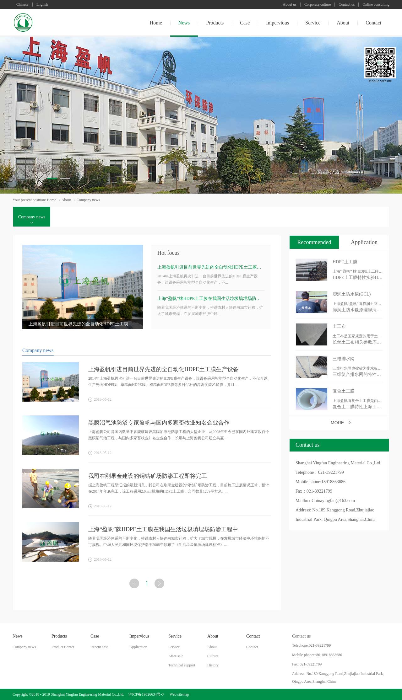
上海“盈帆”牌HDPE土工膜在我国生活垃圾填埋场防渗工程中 (211, 298)
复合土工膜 (344, 391)
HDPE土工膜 (345, 261)
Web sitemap (178, 694)
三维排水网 (344, 358)
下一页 (160, 584)
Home (156, 22)
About (66, 200)
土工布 (339, 326)
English (42, 5)
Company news (88, 200)
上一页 (135, 584)
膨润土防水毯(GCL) (352, 294)
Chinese (22, 5)
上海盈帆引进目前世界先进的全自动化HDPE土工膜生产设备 (83, 324)
